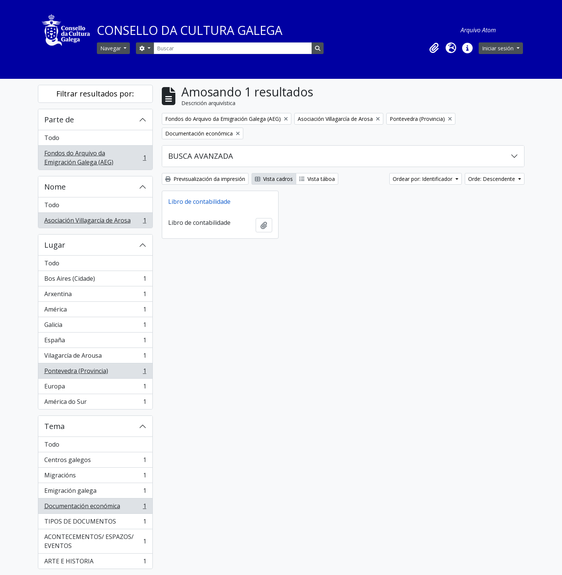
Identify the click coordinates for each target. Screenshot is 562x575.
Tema (54, 426)
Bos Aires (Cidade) (95, 280)
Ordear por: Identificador (423, 178)
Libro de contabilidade (199, 201)
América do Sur (95, 403)
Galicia (95, 326)
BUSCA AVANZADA (200, 156)
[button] (434, 48)
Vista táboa (317, 178)
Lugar (54, 245)
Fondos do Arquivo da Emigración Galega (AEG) (95, 157)
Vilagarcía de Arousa (95, 357)
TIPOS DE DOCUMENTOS (95, 523)
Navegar (111, 48)
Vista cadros (274, 178)
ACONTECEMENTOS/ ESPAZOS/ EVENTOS (95, 541)
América (95, 311)
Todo (51, 138)
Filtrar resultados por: (95, 94)
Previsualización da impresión (205, 178)
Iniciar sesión (498, 48)
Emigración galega (95, 492)
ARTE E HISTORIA (95, 563)
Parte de (59, 119)
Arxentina (95, 295)
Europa (95, 388)
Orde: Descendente (492, 178)
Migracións (95, 477)
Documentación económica (95, 507)
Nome (55, 187)
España (95, 342)
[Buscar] (233, 48)
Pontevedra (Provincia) (95, 372)
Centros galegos (95, 461)
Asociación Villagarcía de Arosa (95, 222)
